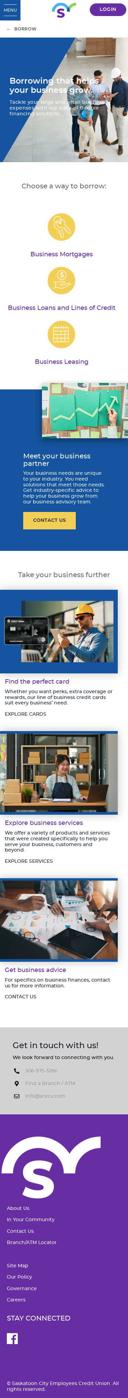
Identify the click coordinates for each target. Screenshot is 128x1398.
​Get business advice (35, 970)
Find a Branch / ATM (50, 1083)
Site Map (17, 1266)
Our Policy (19, 1277)
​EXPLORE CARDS (25, 714)
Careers (16, 1300)
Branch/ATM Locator (32, 1242)
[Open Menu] (10, 10)
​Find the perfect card (37, 682)
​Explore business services (44, 823)
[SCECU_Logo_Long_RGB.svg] (64, 10)
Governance (22, 1288)
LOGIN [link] (108, 9)
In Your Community (31, 1219)
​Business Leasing (61, 362)
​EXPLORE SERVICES (29, 861)
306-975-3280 (41, 1071)
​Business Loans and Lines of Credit (61, 308)
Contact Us (20, 1231)
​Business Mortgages (61, 254)
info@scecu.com (45, 1096)
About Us (18, 1208)
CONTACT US (49, 520)
